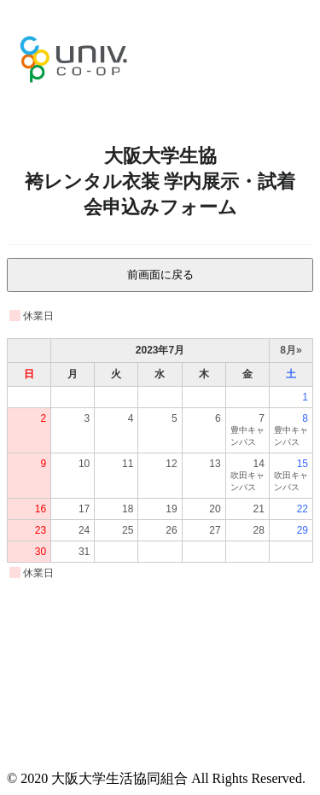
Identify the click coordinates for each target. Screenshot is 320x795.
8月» (290, 350)
